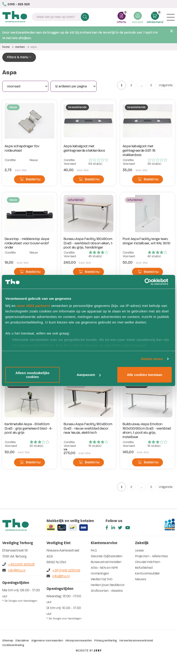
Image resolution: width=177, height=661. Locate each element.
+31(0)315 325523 (18, 564)
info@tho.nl (13, 570)
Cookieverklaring (13, 645)
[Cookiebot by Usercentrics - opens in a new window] (151, 281)
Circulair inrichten (147, 562)
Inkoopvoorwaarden (78, 640)
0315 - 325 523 (16, 4)
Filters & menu (19, 57)
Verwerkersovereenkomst (136, 640)
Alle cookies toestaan (144, 375)
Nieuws (140, 579)
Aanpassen (89, 375)
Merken (20, 47)
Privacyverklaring (105, 640)
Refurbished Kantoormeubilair (147, 570)
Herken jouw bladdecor (108, 585)
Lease (139, 550)
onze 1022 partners (33, 306)
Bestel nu (30, 179)
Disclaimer (22, 640)
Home (6, 47)
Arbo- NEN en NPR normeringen (104, 570)
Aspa (33, 47)
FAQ (94, 550)
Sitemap (7, 640)
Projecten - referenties (151, 556)
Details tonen (152, 359)
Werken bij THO (101, 579)
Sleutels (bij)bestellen (106, 556)
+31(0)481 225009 (63, 570)
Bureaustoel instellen (106, 562)
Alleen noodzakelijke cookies (32, 374)
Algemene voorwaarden (47, 640)
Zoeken (85, 17)
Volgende (166, 85)
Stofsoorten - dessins (107, 591)
